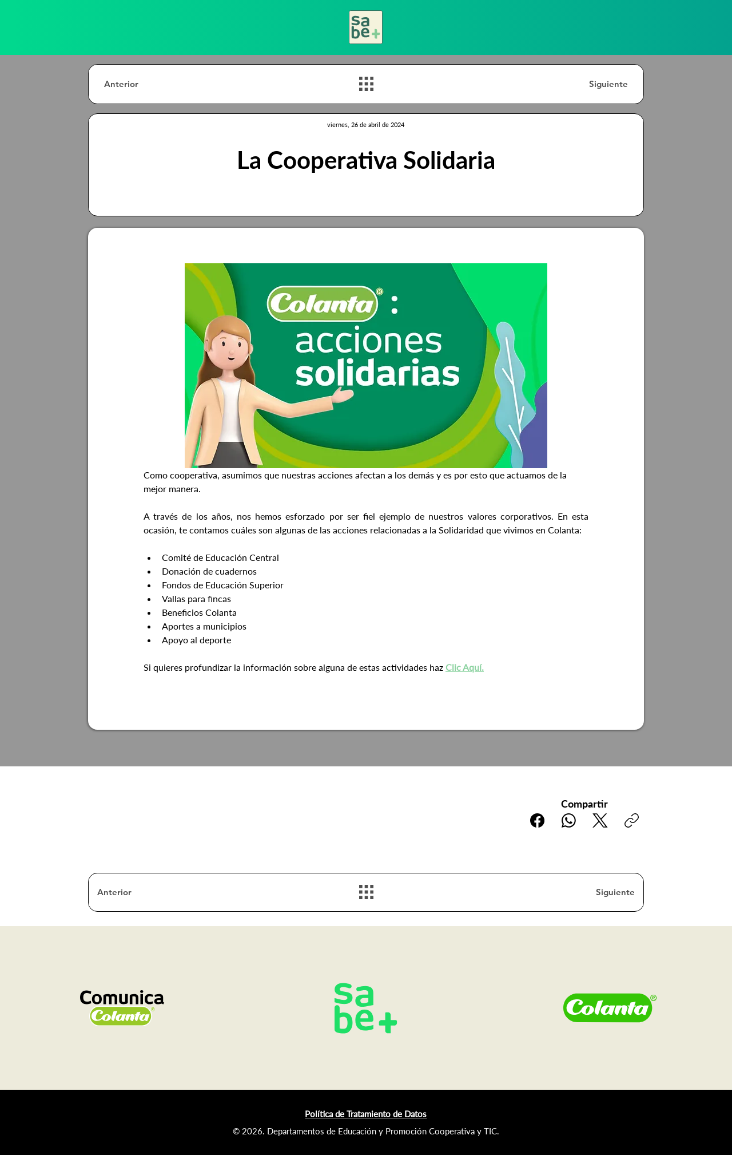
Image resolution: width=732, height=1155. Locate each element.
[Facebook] (537, 820)
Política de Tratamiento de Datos (366, 1114)
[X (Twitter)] (600, 820)
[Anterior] (144, 84)
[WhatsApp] (569, 820)
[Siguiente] (587, 84)
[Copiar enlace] (631, 820)
